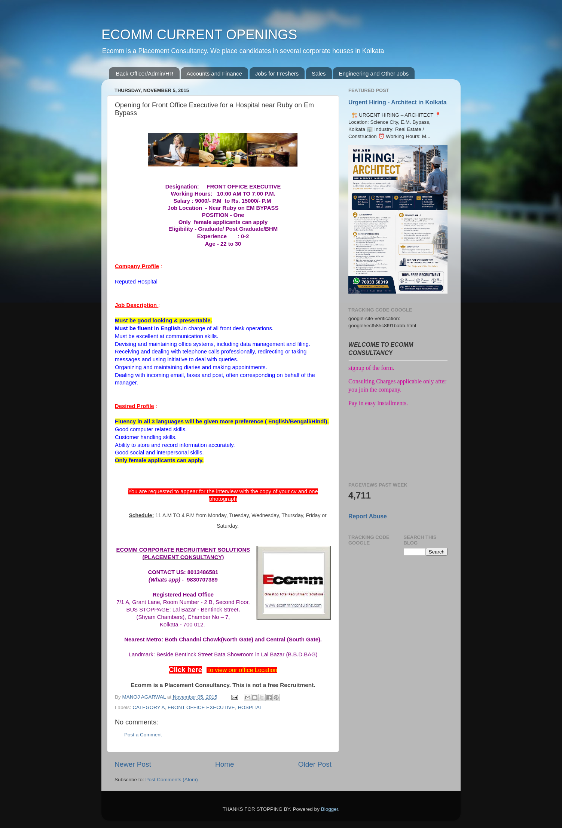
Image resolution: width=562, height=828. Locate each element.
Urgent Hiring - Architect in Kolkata (397, 102)
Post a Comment (143, 734)
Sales (319, 73)
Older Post (315, 764)
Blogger (329, 809)
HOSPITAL (250, 707)
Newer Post (132, 764)
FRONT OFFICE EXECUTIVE (201, 707)
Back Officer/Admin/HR (145, 73)
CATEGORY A (148, 707)
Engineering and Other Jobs (374, 73)
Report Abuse (367, 516)
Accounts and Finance (214, 73)
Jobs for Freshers (277, 73)
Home (224, 764)
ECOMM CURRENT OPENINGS (199, 34)
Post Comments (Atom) (172, 779)
